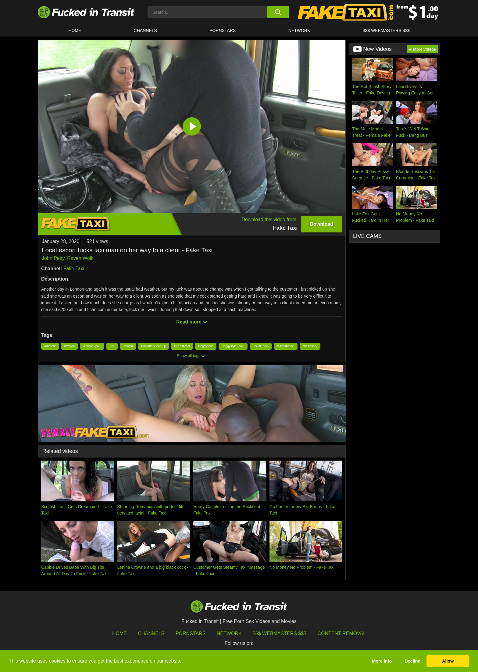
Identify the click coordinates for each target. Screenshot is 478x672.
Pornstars (222, 30)
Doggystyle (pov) (233, 346)
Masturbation (285, 346)
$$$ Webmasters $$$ (279, 633)
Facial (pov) (261, 346)
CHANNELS (145, 30)
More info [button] (382, 661)
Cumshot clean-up (153, 346)
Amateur (50, 346)
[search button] (277, 12)
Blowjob (69, 346)
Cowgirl (128, 346)
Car (111, 346)
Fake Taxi (73, 268)
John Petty (53, 258)
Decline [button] (412, 661)
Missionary (310, 346)
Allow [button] (448, 661)
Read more (191, 321)
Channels (151, 633)
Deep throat (182, 346)
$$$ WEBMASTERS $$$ (386, 30)
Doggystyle (205, 346)
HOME (74, 30)
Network (299, 30)
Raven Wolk (80, 258)
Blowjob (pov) (92, 346)
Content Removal (342, 633)
